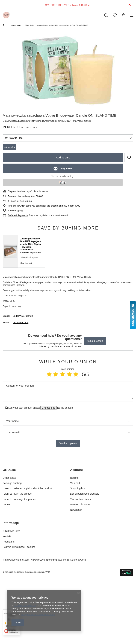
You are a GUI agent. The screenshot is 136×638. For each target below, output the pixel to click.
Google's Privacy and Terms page (38, 614)
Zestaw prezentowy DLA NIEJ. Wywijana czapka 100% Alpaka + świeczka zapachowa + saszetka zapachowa (30, 245)
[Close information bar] (130, 5)
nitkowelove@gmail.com (16, 559)
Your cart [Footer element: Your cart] (75, 483)
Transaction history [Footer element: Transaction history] (80, 499)
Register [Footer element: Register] (74, 477)
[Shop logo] (6, 15)
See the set (26, 263)
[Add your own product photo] (63, 408)
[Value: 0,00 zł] (123, 15)
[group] (68, 69)
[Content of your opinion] (68, 390)
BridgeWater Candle (23, 316)
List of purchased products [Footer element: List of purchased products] (84, 493)
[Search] (106, 15)
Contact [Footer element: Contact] (7, 504)
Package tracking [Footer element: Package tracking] (12, 483)
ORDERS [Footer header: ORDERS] (9, 470)
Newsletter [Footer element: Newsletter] (76, 509)
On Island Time (20, 322)
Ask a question (95, 341)
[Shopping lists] (114, 15)
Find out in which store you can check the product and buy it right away (44, 205)
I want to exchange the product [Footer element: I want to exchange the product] (19, 499)
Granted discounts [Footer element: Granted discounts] (80, 504)
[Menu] (132, 15)
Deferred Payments (18, 215)
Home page (16, 25)
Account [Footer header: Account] (76, 470)
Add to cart (63, 157)
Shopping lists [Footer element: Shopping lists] (77, 488)
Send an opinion (68, 443)
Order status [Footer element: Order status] (9, 477)
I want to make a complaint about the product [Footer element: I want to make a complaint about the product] (27, 488)
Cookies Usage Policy (25, 605)
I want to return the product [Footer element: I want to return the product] (17, 493)
